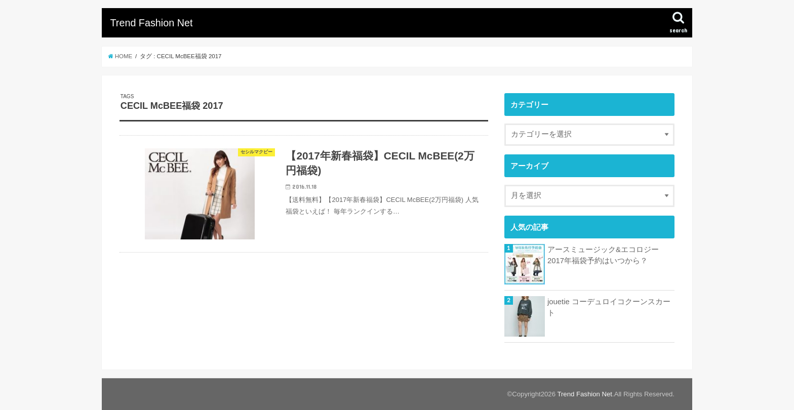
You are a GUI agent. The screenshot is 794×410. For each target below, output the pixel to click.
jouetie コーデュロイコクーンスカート (608, 307)
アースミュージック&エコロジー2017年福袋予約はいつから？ (603, 255)
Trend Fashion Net (151, 22)
